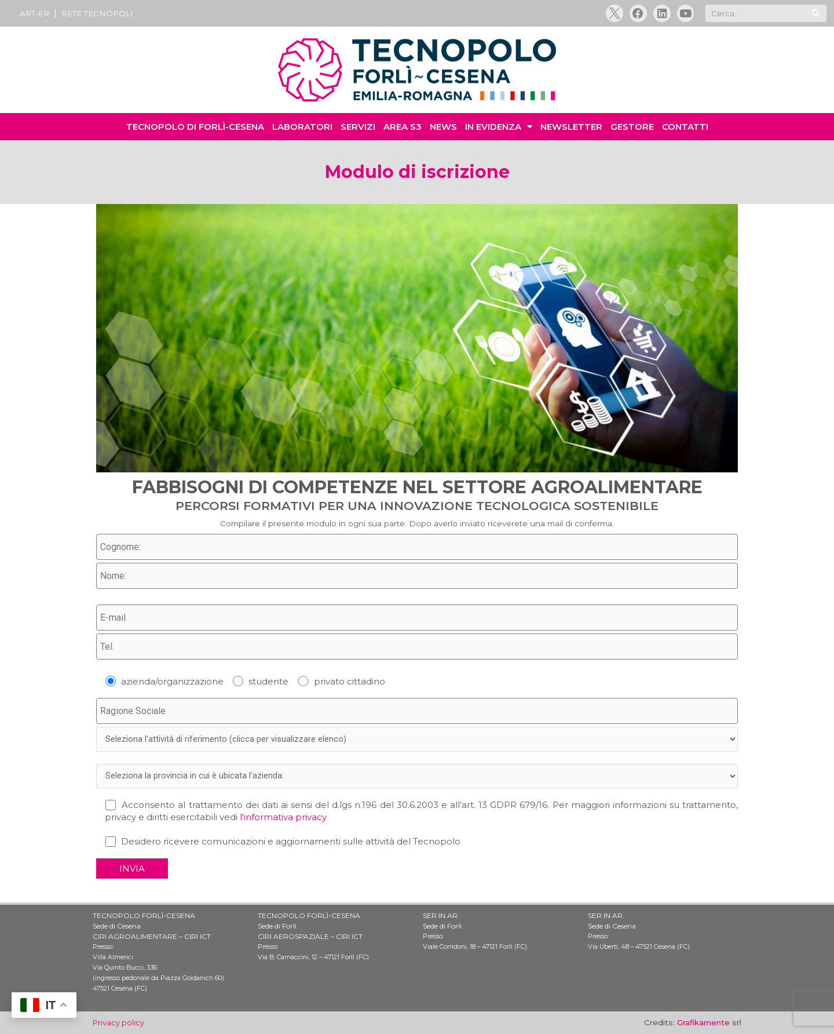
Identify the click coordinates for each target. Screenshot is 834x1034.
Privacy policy (119, 1023)
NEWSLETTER (571, 128)
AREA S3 (402, 128)
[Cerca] (816, 14)
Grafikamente (703, 1023)
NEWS (443, 128)
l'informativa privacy (283, 821)
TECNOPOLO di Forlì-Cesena (195, 128)
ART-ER (34, 14)
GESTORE (632, 128)
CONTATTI (685, 128)
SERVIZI (358, 128)
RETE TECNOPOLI (97, 14)
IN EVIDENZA (498, 128)
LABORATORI (302, 128)
